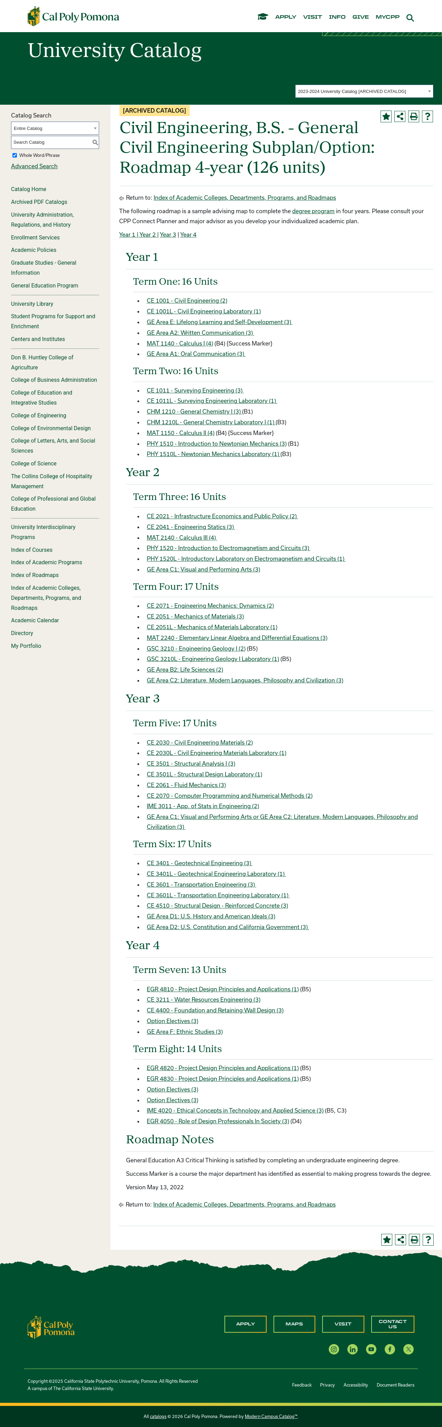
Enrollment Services (35, 237)
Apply (245, 1324)
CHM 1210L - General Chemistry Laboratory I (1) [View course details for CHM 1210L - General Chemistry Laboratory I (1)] (211, 422)
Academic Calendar (35, 620)
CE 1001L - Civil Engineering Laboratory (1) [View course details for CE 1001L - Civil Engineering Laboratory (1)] (204, 311)
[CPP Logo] (51, 1326)
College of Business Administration (54, 380)
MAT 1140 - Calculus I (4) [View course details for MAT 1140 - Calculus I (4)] (180, 343)
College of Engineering (38, 415)
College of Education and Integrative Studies (41, 397)
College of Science (34, 463)
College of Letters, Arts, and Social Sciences (53, 445)
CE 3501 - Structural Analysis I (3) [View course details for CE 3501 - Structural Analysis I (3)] (191, 763)
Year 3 (168, 234)
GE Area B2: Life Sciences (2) (185, 669)
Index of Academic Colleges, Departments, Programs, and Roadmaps (46, 598)
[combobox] (364, 91)
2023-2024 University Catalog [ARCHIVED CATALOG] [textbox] (352, 91)
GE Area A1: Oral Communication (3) (196, 353)
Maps (294, 1324)
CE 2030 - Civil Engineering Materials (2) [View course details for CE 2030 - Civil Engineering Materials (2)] (200, 742)
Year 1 (127, 234)
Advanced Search (34, 166)
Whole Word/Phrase (39, 155)
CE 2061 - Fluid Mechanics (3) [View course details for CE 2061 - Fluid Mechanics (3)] (186, 785)
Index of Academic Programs (46, 562)
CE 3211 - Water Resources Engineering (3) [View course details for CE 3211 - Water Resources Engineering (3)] (203, 999)
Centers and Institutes (38, 339)
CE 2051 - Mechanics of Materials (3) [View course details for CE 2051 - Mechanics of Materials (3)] (195, 616)
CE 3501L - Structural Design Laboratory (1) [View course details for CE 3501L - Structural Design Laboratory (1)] (204, 774)
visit (312, 17)
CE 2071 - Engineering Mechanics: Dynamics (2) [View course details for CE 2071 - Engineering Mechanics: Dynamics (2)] (210, 605)
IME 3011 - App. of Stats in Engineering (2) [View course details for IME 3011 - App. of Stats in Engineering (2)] (203, 806)
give (361, 17)
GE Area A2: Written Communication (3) (200, 332)
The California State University (83, 1388)
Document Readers (395, 1384)
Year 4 (188, 234)
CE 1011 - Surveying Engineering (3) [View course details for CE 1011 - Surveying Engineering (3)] (195, 390)
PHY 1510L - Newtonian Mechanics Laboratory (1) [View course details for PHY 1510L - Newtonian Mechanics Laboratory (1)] (213, 454)
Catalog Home (28, 189)
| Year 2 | (147, 234)
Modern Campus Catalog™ (271, 1416)
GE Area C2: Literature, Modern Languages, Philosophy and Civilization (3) (245, 680)
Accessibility (356, 1384)
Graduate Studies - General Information (43, 267)
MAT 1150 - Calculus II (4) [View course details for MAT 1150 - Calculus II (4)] (180, 432)
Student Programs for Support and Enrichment (53, 321)
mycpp (388, 17)
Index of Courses (31, 550)
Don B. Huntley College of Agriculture (42, 362)
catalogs (158, 1416)
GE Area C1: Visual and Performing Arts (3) (203, 569)
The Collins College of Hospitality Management (51, 481)
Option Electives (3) (172, 1021)
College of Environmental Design (51, 428)
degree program (313, 211)
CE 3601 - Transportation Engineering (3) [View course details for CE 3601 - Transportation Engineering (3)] (201, 884)
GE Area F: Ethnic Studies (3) (185, 1031)
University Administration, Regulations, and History (42, 219)
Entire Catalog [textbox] (28, 128)
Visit (343, 1324)
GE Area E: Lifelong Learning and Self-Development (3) (219, 322)
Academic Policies (33, 250)
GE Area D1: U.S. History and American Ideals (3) (211, 916)
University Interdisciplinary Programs (43, 532)
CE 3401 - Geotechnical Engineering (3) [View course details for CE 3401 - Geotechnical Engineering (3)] (199, 863)
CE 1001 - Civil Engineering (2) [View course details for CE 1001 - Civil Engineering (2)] (187, 300)
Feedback (301, 1384)
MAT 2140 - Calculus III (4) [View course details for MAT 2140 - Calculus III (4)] (182, 537)
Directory (22, 633)
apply (285, 17)
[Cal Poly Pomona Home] (73, 16)
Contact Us (393, 1324)
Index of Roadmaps (35, 575)
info (337, 17)
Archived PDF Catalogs (39, 202)
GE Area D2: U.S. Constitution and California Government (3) (228, 927)
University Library (32, 304)
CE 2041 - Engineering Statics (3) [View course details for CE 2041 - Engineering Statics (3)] (191, 526)
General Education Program (44, 285)
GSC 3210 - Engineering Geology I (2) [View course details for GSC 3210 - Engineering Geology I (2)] (196, 648)
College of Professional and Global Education (53, 503)
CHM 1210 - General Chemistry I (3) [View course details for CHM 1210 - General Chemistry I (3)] (194, 411)
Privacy (327, 1384)
